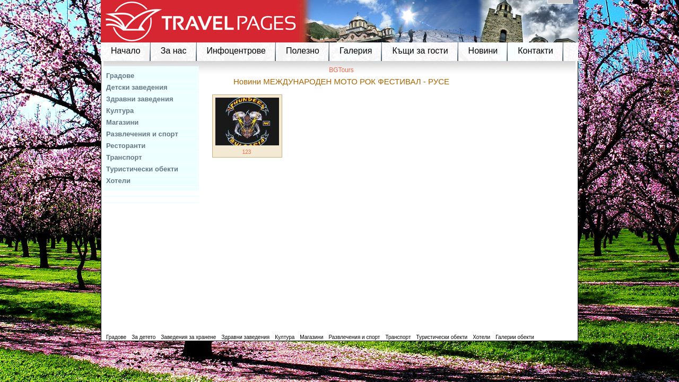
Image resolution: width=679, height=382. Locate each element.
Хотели (118, 181)
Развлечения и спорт (142, 134)
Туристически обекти (142, 169)
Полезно (302, 50)
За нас (174, 50)
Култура (120, 111)
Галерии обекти (514, 337)
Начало (126, 50)
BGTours (341, 70)
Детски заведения (137, 87)
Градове (120, 76)
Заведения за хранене (188, 337)
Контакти (535, 50)
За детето (143, 337)
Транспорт (124, 157)
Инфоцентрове (236, 50)
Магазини (122, 122)
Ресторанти (125, 146)
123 (246, 152)
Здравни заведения (139, 99)
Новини (483, 50)
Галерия (356, 50)
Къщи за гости (420, 50)
